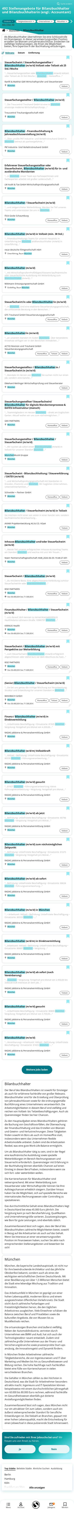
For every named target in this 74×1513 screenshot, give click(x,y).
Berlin (7, 1474)
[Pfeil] (12, 21)
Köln (6, 1482)
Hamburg (9, 1478)
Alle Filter (8, 24)
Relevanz (9, 53)
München (14, 30)
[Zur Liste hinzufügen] (68, 58)
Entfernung (34, 53)
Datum (21, 53)
